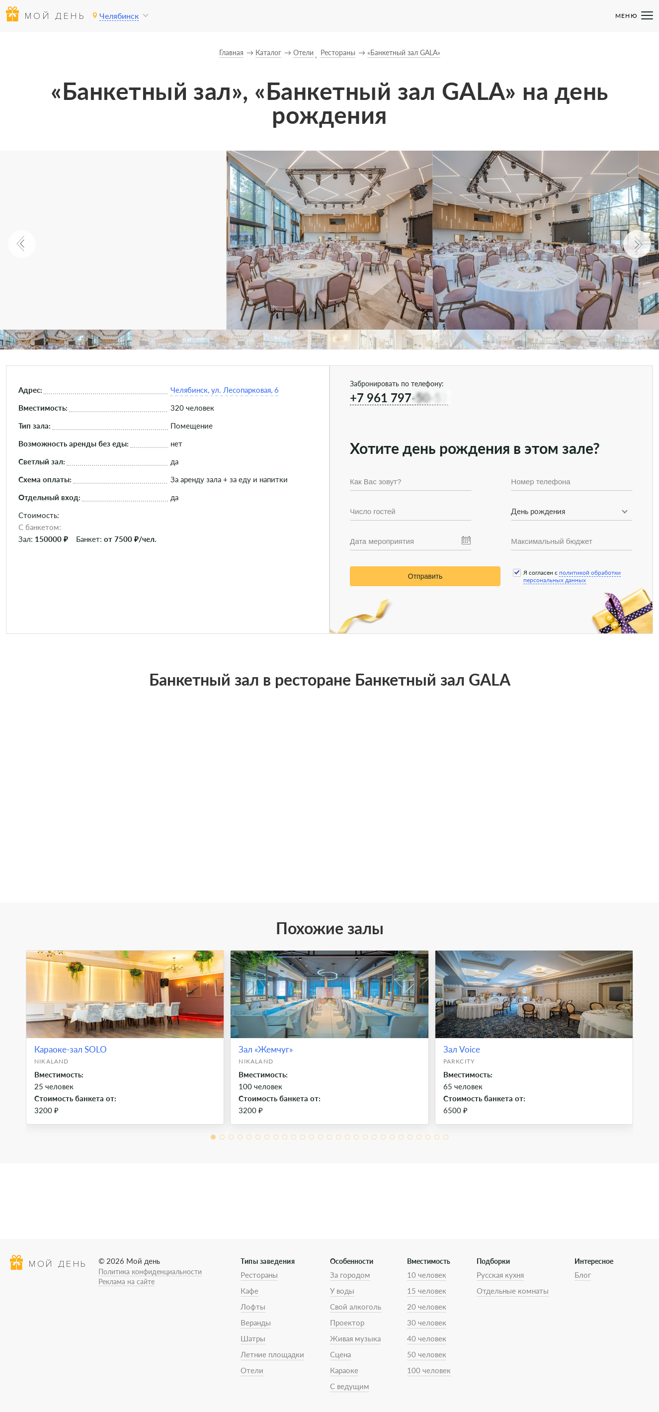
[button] (22, 244)
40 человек (426, 1338)
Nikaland (51, 1061)
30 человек (426, 1322)
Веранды (256, 1322)
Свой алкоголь (355, 1306)
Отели (252, 1370)
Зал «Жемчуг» (266, 1049)
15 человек (426, 1290)
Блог (583, 1274)
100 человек (429, 1370)
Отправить (425, 576)
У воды (342, 1290)
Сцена (340, 1354)
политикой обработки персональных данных (572, 576)
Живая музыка (355, 1338)
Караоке (344, 1370)
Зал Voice (461, 1049)
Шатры (253, 1338)
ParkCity (459, 1061)
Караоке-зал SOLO (70, 1049)
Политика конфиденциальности (150, 1271)
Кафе (249, 1290)
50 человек (426, 1354)
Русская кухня (500, 1274)
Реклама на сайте (126, 1281)
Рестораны (259, 1274)
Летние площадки (272, 1354)
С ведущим (349, 1386)
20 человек (426, 1306)
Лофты (253, 1306)
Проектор (347, 1322)
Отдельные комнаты (513, 1290)
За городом (350, 1274)
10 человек (426, 1274)
